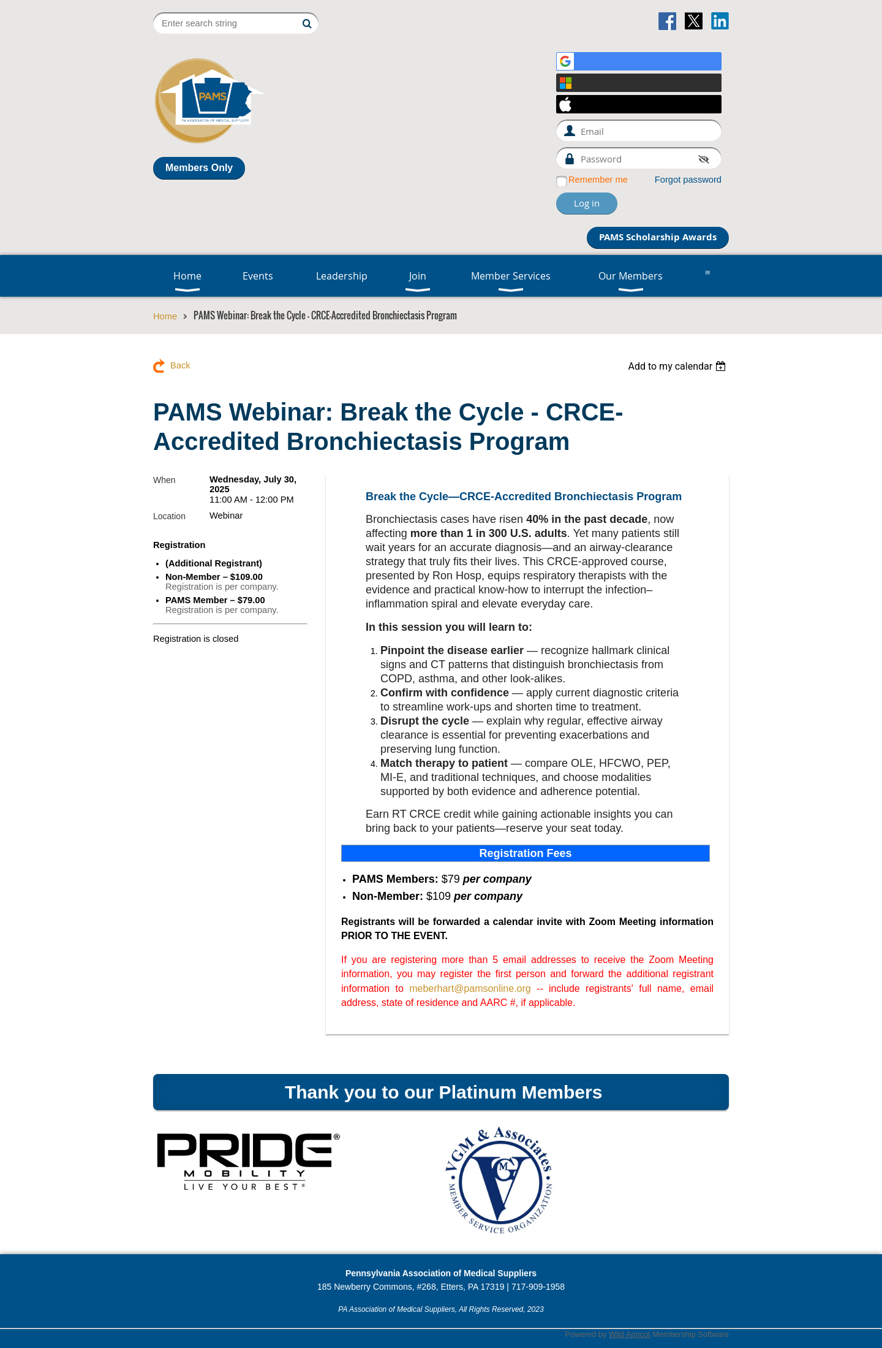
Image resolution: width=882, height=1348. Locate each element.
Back (180, 365)
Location (169, 516)
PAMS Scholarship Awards (658, 236)
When (164, 480)
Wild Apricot (629, 1334)
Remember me (598, 180)
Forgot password (688, 180)
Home (165, 316)
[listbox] (678, 366)
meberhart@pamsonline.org (470, 988)
